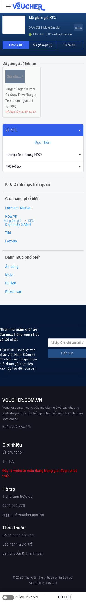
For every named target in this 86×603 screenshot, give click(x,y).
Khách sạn (13, 291)
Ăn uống (12, 266)
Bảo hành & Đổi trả (17, 544)
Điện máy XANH (18, 224)
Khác (9, 275)
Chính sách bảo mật (18, 535)
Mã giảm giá (12, 221)
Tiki (8, 233)
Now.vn (11, 216)
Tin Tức (8, 461)
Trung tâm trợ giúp (17, 496)
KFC (31, 221)
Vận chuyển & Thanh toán (23, 553)
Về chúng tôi (12, 452)
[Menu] (8, 6)
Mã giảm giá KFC (42, 18)
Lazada (11, 241)
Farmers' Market (18, 208)
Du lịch (10, 283)
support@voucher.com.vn (23, 515)
